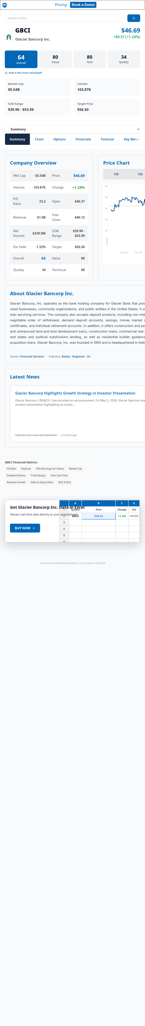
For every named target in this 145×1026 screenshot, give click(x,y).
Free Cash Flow (59, 475)
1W (116, 174)
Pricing (61, 5)
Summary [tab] (17, 139)
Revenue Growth (16, 482)
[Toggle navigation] (138, 5)
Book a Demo (83, 5)
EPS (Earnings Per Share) (50, 468)
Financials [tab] (83, 139)
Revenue (26, 468)
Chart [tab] (39, 139)
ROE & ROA (64, 482)
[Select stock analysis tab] (72, 129)
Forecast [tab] (107, 139)
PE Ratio (11, 468)
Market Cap (75, 468)
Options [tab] (59, 139)
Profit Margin (38, 475)
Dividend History (16, 475)
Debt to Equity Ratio (42, 482)
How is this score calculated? (23, 72)
